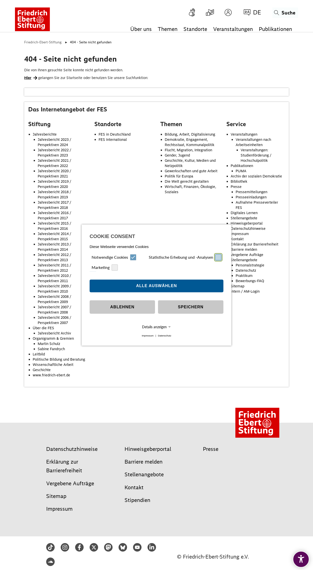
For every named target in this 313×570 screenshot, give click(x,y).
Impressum (148, 335)
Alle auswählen (156, 286)
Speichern (190, 307)
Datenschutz (164, 335)
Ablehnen (122, 307)
